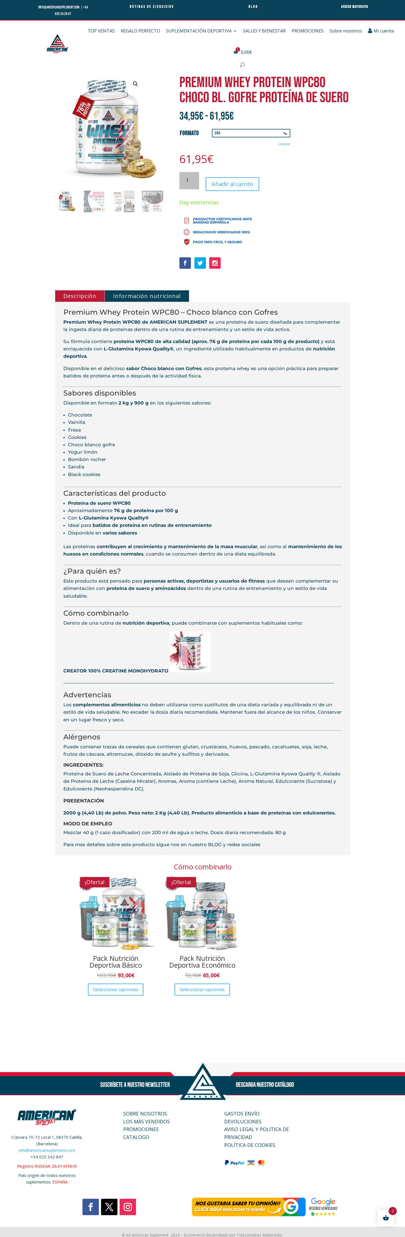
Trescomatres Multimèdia (260, 1231)
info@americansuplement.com (47, 1146)
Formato (189, 133)
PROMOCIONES (308, 31)
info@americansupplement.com (59, 7)
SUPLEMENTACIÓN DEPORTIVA (199, 31)
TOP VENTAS (101, 31)
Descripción (79, 292)
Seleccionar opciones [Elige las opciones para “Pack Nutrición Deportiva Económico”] (202, 986)
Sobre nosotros (346, 31)
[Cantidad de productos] (189, 179)
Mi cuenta (381, 31)
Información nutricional (147, 292)
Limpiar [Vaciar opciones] (284, 144)
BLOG (214, 841)
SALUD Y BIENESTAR (264, 31)
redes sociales (244, 841)
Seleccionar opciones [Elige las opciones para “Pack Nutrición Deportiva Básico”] (115, 986)
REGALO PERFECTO (140, 31)
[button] (135, 84)
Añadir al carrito (232, 179)
